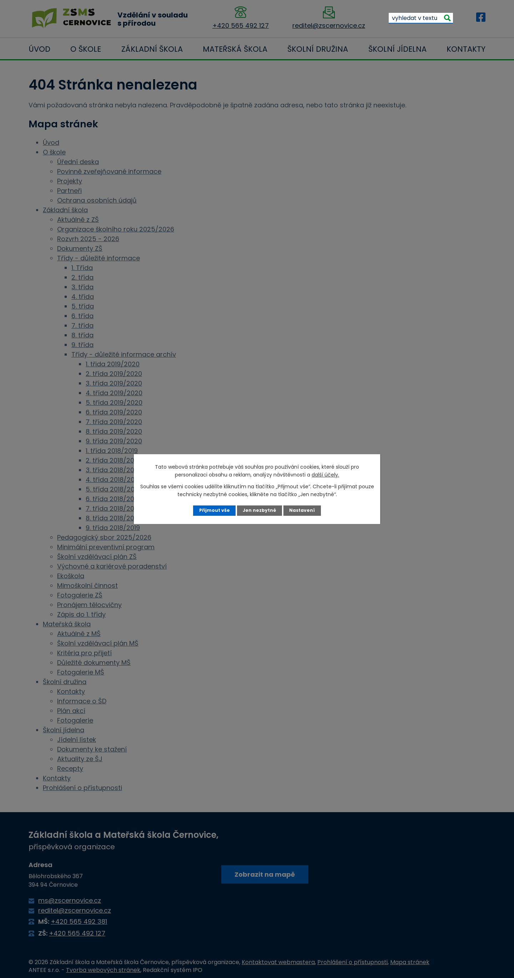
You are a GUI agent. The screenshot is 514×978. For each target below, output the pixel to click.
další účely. (325, 474)
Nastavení (302, 510)
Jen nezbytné (260, 510)
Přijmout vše (214, 510)
